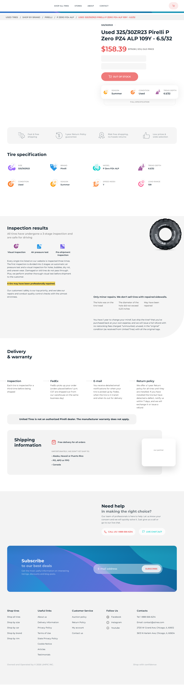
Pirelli (49, 17)
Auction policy (79, 617)
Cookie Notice (45, 644)
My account (78, 627)
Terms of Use (44, 633)
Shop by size (13, 622)
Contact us (77, 633)
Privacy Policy (45, 627)
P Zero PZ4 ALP (66, 17)
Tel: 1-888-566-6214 (146, 617)
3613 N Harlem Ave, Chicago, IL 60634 (156, 633)
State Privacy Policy (47, 638)
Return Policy (79, 622)
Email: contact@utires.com (150, 622)
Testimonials (44, 654)
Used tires (12, 17)
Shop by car (13, 627)
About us (42, 617)
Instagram (114, 622)
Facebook (114, 617)
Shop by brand (32, 17)
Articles (41, 649)
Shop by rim (13, 638)
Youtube (113, 628)
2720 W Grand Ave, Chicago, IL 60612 (155, 627)
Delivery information (48, 622)
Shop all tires (13, 617)
